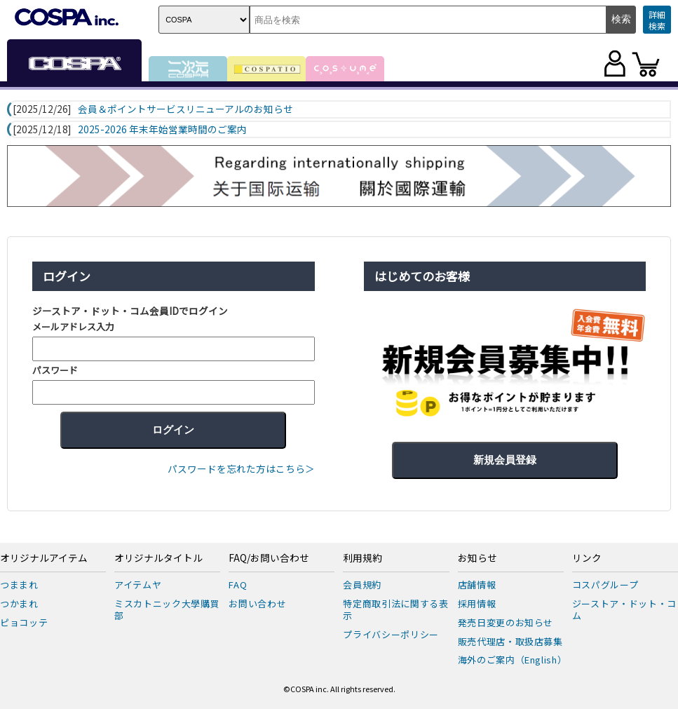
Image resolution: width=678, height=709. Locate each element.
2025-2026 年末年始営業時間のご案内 (162, 129)
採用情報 (477, 603)
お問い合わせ (257, 603)
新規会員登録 (504, 460)
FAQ (238, 584)
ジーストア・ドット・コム (624, 609)
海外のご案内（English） (512, 659)
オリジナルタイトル (158, 558)
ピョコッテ (24, 622)
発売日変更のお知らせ (506, 622)
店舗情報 (477, 584)
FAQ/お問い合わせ (269, 558)
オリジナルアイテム (44, 558)
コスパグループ (605, 584)
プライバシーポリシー (391, 634)
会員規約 (362, 584)
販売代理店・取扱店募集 (510, 641)
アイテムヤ (137, 584)
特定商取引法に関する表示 (395, 609)
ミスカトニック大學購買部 (166, 609)
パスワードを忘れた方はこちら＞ (241, 468)
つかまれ (19, 603)
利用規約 (362, 558)
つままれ (19, 584)
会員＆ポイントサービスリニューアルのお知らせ (185, 109)
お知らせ (477, 558)
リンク (587, 558)
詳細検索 (657, 20)
